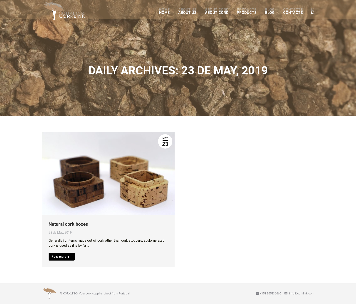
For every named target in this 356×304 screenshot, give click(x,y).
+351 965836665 (270, 293)
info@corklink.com (301, 293)
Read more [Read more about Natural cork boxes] (61, 256)
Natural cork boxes (68, 224)
